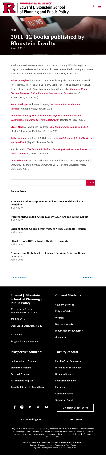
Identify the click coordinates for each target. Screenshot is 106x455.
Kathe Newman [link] (19, 138)
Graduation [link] (61, 337)
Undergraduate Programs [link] (24, 361)
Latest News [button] (75, 419)
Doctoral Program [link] (20, 374)
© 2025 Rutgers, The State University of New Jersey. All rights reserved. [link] (53, 442)
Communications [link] (64, 393)
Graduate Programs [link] (21, 367)
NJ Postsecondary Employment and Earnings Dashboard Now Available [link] (47, 203)
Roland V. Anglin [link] (19, 80)
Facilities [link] (60, 387)
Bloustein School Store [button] (75, 407)
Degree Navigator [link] (64, 324)
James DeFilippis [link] (19, 104)
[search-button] (94, 7)
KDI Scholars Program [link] (22, 380)
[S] (48, 183)
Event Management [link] (65, 380)
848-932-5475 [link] (18, 318)
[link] (36, 8)
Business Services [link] (64, 374)
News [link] (13, 29)
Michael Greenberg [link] (21, 115)
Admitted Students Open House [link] (28, 387)
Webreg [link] (59, 317)
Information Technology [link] (68, 367)
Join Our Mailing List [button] (30, 419)
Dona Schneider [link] (19, 160)
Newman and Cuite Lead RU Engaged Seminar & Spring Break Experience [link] (48, 254)
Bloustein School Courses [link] (69, 330)
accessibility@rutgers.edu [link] (36, 434)
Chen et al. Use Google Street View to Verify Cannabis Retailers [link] (48, 228)
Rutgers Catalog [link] (64, 311)
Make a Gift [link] (16, 334)
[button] (100, 8)
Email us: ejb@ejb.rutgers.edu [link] (26, 325)
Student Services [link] (64, 304)
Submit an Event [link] (64, 400)
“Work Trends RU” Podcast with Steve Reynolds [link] (39, 241)
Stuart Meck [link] (17, 126)
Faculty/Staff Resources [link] (68, 361)
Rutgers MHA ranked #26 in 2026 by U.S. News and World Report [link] (49, 216)
